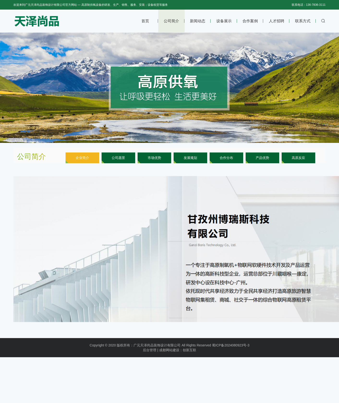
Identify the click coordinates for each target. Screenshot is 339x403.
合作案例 (250, 21)
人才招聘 (276, 21)
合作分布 (226, 158)
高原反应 (298, 158)
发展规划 (190, 158)
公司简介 (171, 21)
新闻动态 (197, 21)
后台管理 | (150, 354)
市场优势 (154, 158)
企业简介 (82, 158)
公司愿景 (118, 158)
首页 (145, 21)
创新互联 (189, 354)
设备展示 (224, 21)
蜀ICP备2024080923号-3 (230, 350)
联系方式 (302, 21)
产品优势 (262, 158)
